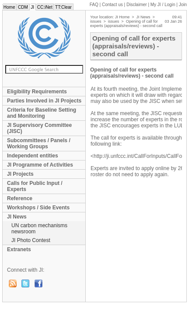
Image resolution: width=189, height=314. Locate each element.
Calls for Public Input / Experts (35, 186)
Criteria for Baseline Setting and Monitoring (41, 113)
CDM (23, 7)
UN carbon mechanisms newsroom (39, 228)
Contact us (112, 4)
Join (183, 4)
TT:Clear (63, 7)
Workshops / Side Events (38, 208)
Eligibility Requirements (37, 92)
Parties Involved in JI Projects (44, 101)
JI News (17, 217)
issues (96, 21)
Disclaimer (136, 4)
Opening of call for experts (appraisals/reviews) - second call (126, 23)
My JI (162, 4)
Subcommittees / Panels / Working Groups (38, 143)
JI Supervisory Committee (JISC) (39, 128)
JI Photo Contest (30, 240)
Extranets (19, 249)
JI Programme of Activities (40, 165)
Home (9, 7)
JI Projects (20, 174)
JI (32, 7)
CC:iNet (45, 7)
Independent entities (32, 156)
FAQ (94, 4)
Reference (19, 198)
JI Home (122, 17)
